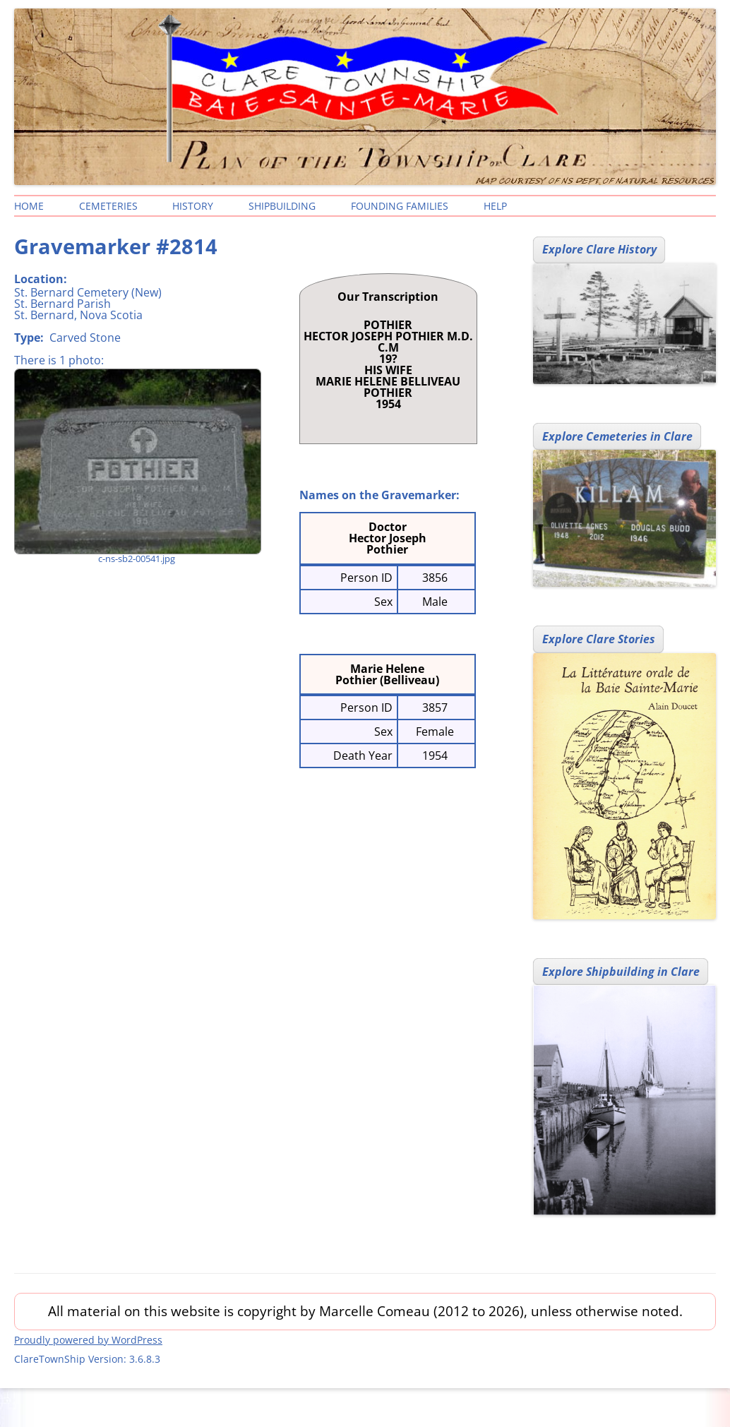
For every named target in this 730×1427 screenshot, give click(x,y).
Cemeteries (108, 206)
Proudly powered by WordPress (88, 1340)
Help (495, 206)
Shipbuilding (282, 206)
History (192, 206)
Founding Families (399, 206)
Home (29, 206)
